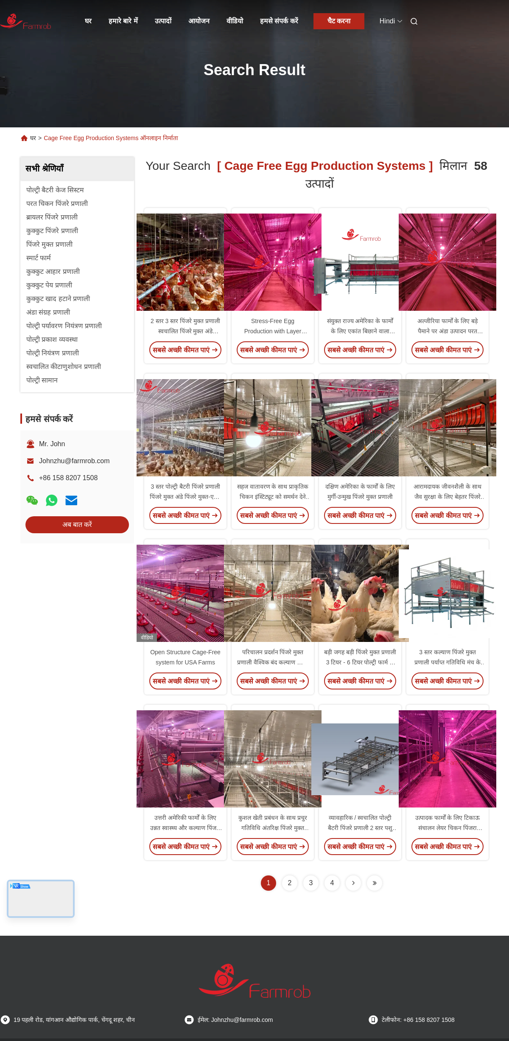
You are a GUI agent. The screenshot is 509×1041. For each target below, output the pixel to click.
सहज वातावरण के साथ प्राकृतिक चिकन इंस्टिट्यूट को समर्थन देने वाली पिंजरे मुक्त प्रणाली (273, 496)
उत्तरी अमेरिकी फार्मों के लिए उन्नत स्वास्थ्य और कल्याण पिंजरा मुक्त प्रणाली (185, 827)
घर (88, 21)
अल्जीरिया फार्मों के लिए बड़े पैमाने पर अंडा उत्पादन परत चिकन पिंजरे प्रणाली (447, 331)
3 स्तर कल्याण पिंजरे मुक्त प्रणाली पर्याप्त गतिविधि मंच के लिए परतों (447, 662)
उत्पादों (163, 21)
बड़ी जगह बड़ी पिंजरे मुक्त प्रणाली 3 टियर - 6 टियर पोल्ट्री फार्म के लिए (360, 662)
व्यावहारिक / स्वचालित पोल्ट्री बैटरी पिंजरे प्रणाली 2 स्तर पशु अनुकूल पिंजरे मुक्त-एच (360, 827)
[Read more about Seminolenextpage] (353, 883)
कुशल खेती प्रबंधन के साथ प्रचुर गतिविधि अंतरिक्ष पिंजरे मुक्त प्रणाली (272, 827)
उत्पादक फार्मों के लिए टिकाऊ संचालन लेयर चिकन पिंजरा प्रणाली (447, 827)
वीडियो (235, 21)
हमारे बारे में (123, 21)
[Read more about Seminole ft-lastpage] (374, 883)
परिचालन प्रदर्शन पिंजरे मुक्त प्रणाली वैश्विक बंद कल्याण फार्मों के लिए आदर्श (273, 662)
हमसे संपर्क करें (279, 21)
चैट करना (338, 21)
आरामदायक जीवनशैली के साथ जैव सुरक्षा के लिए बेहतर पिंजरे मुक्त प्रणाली (447, 496)
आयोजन (199, 21)
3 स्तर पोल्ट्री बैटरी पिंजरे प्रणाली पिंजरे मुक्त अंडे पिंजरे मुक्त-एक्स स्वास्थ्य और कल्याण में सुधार (185, 496)
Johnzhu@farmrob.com (74, 460)
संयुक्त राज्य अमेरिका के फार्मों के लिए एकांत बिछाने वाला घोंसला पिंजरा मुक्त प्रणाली (360, 331)
